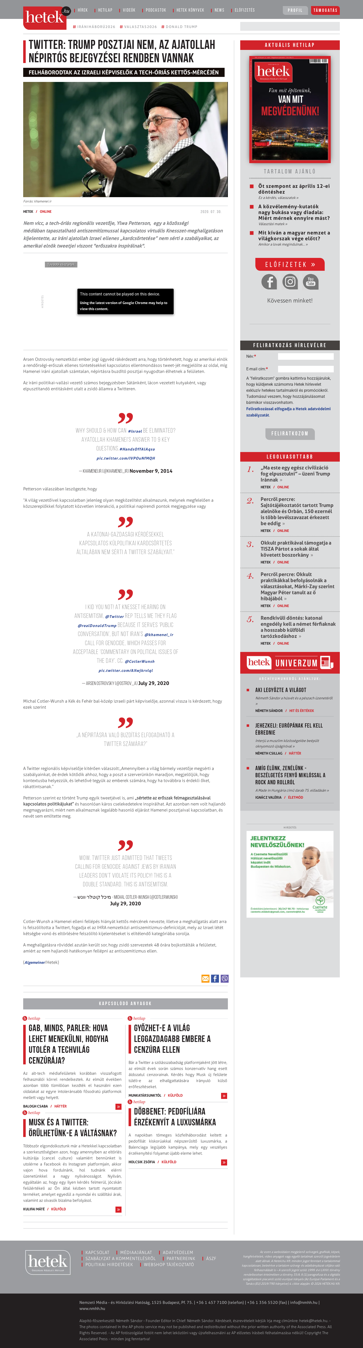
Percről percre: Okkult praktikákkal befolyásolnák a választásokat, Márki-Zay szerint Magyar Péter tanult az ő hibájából (298, 586)
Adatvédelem (178, 1252)
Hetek (28, 211)
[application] (125, 301)
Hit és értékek (301, 710)
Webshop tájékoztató (169, 1264)
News (220, 10)
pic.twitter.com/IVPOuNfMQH (126, 458)
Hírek (83, 10)
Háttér (60, 1106)
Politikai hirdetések (109, 1264)
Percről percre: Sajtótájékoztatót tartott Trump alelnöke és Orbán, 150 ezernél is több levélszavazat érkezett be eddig (297, 511)
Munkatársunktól (145, 1095)
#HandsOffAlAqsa (137, 449)
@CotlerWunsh (140, 661)
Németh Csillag (268, 753)
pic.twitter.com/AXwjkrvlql (126, 670)
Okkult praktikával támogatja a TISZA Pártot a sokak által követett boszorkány (296, 549)
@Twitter (114, 616)
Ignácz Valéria (268, 797)
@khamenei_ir (158, 634)
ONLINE (45, 211)
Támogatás (326, 10)
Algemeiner (34, 962)
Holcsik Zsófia (142, 1162)
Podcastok (156, 10)
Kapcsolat (97, 1252)
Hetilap (105, 10)
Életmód (295, 797)
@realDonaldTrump (97, 625)
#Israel (135, 431)
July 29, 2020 (153, 683)
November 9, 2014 (151, 471)
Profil (295, 10)
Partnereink (181, 1258)
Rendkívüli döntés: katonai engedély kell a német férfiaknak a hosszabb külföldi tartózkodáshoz (298, 627)
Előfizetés (245, 10)
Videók (129, 10)
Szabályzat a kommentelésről (120, 1258)
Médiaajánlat (136, 1252)
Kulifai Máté (34, 1209)
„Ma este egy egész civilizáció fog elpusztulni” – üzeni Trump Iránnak (295, 474)
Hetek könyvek (190, 10)
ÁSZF (211, 1258)
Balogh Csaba (35, 1106)
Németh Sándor (269, 710)
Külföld (58, 1209)
